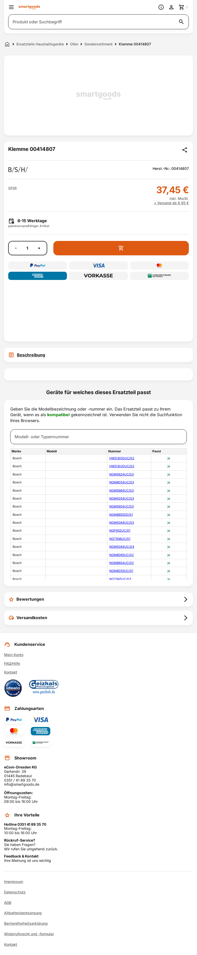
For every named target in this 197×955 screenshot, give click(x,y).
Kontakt (10, 672)
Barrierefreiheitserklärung (26, 923)
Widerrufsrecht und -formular (29, 934)
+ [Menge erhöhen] (39, 248)
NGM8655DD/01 (121, 515)
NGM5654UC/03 (121, 506)
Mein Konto (13, 654)
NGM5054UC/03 (121, 498)
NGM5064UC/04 (121, 547)
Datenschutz (15, 892)
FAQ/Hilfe (12, 663)
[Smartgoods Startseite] (29, 7)
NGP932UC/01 (119, 530)
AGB (7, 903)
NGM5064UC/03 (121, 522)
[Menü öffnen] (11, 7)
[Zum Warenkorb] (184, 7)
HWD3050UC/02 (121, 458)
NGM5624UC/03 (121, 474)
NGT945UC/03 (120, 579)
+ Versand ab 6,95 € (171, 203)
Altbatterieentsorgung (23, 913)
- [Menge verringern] (16, 248)
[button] (12, 188)
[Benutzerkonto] (171, 7)
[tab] (98, 355)
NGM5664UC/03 (121, 490)
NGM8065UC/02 (121, 555)
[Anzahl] (27, 248)
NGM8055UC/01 (121, 571)
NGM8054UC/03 (121, 482)
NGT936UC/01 (119, 539)
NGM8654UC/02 (121, 563)
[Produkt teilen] (185, 150)
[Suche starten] (181, 22)
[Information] (161, 7)
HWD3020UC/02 (121, 466)
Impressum (13, 882)
